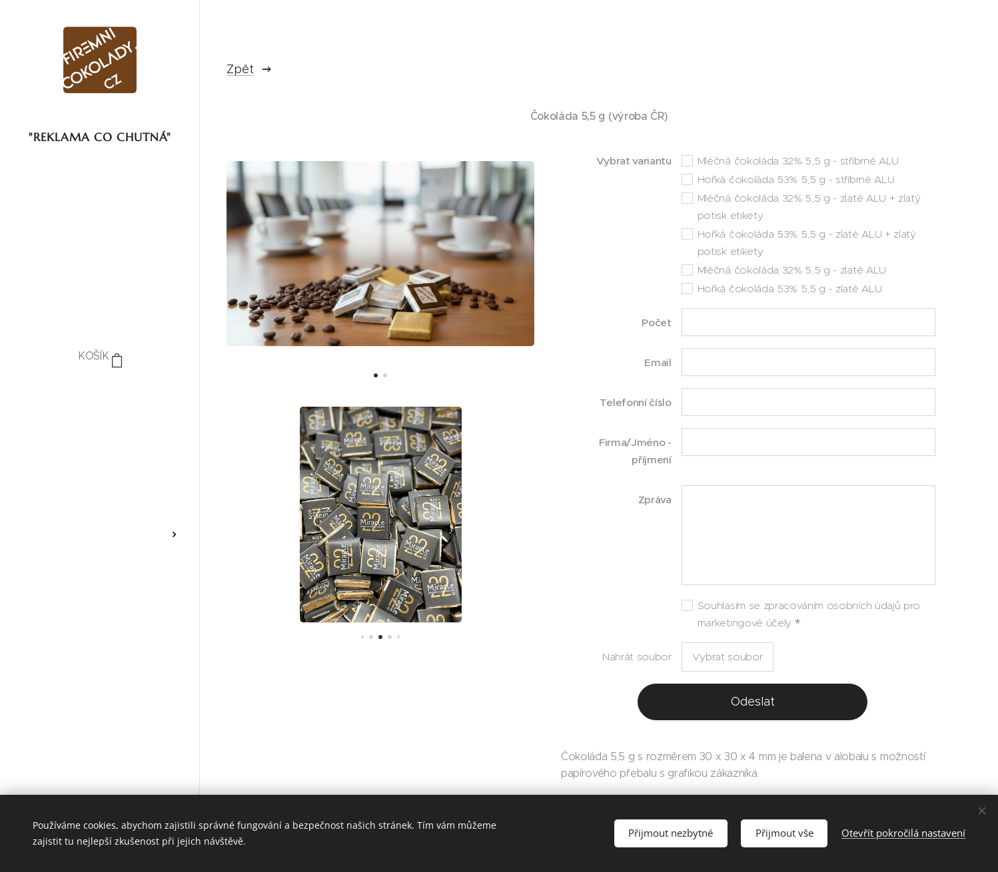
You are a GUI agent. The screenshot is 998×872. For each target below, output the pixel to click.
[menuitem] (100, 396)
